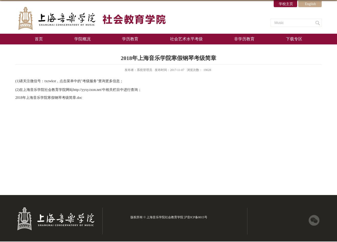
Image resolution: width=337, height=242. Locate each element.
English (310, 4)
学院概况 (82, 39)
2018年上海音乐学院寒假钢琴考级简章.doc (48, 98)
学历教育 (130, 39)
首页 (39, 39)
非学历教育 (244, 39)
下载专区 (294, 39)
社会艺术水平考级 (186, 39)
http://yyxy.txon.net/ (87, 90)
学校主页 (286, 4)
